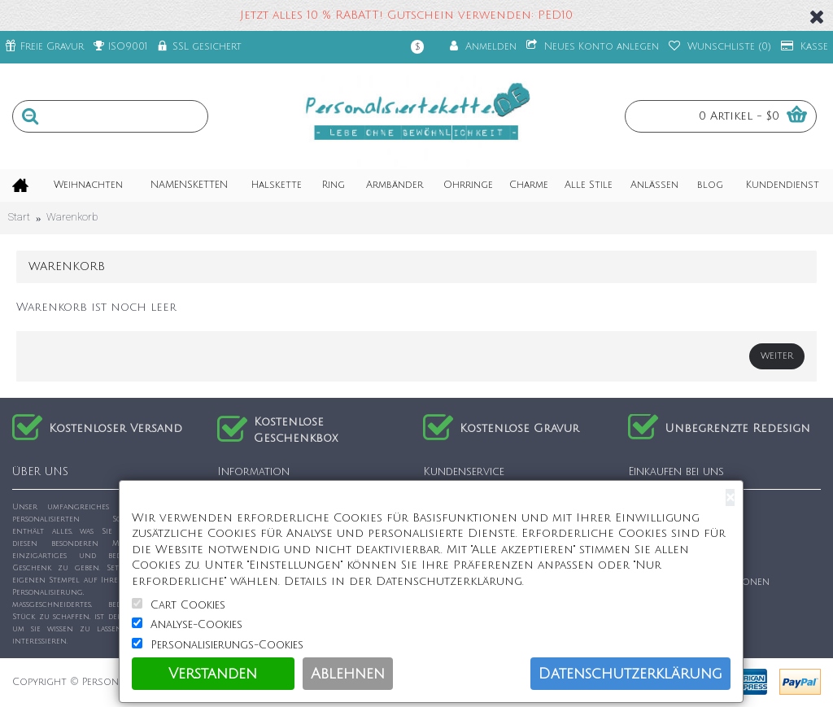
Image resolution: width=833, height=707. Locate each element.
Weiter (777, 356)
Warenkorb (72, 217)
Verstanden (212, 674)
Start (19, 217)
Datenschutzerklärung (630, 674)
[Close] (730, 497)
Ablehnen (348, 674)
